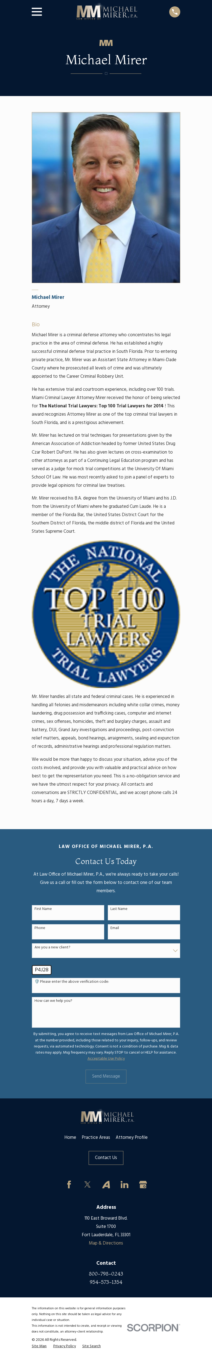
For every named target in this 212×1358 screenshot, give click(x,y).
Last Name (119, 909)
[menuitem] (39, 1346)
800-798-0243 (106, 1274)
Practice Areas (96, 1137)
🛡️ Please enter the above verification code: (72, 982)
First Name (43, 909)
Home (70, 1137)
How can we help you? (53, 1001)
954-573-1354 (106, 1282)
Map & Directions (106, 1243)
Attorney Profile (132, 1137)
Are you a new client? (52, 947)
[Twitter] (87, 1184)
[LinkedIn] (124, 1184)
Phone (40, 928)
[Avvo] (105, 1184)
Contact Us (106, 1158)
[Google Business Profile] (142, 1184)
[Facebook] (69, 1184)
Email (114, 928)
